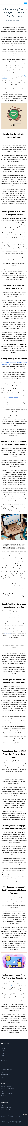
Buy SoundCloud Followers (7, 1105)
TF (22, 20)
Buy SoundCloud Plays (6, 1107)
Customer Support (3, 1115)
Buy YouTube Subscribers (6, 1069)
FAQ (8, 1115)
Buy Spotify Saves (5, 1096)
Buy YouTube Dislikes (6, 1077)
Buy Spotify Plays (5, 1091)
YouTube (3, 1067)
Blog (2, 1058)
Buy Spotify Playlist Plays (6, 1093)
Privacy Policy (15, 1115)
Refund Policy (11, 1115)
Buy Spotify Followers (6, 1086)
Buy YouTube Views (5, 1072)
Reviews (3, 1053)
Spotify (3, 1083)
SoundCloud (4, 1102)
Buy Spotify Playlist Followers (7, 1088)
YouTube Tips (4, 1060)
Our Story (3, 1048)
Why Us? (3, 1051)
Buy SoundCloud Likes (6, 1110)
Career (2, 1055)
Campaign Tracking (5, 1046)
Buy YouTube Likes (5, 1074)
